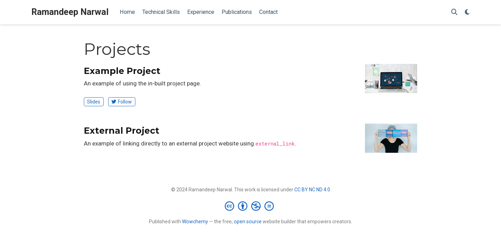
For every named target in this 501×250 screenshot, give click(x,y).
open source (248, 221)
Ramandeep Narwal (70, 12)
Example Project (122, 71)
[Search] (454, 12)
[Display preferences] (467, 12)
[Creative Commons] (251, 205)
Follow (121, 102)
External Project (121, 130)
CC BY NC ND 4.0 (312, 189)
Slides (93, 102)
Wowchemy (195, 221)
